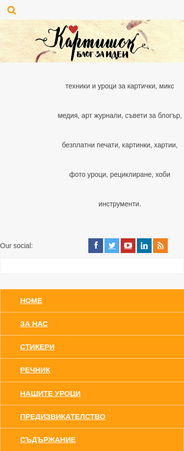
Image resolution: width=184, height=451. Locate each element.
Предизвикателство (62, 416)
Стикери (37, 346)
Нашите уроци (50, 393)
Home (31, 300)
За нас (34, 323)
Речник (35, 370)
